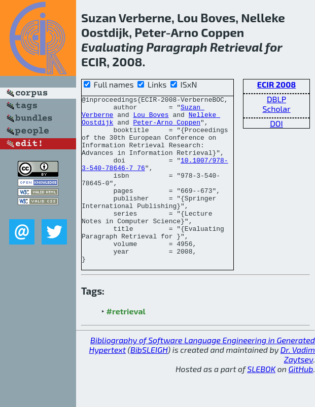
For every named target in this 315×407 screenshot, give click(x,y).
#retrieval (126, 344)
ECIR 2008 (276, 84)
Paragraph (176, 46)
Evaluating (112, 46)
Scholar (276, 108)
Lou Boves (150, 119)
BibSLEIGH (148, 383)
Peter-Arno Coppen (166, 128)
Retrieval (236, 46)
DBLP (276, 99)
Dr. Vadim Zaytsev (298, 387)
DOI (276, 123)
